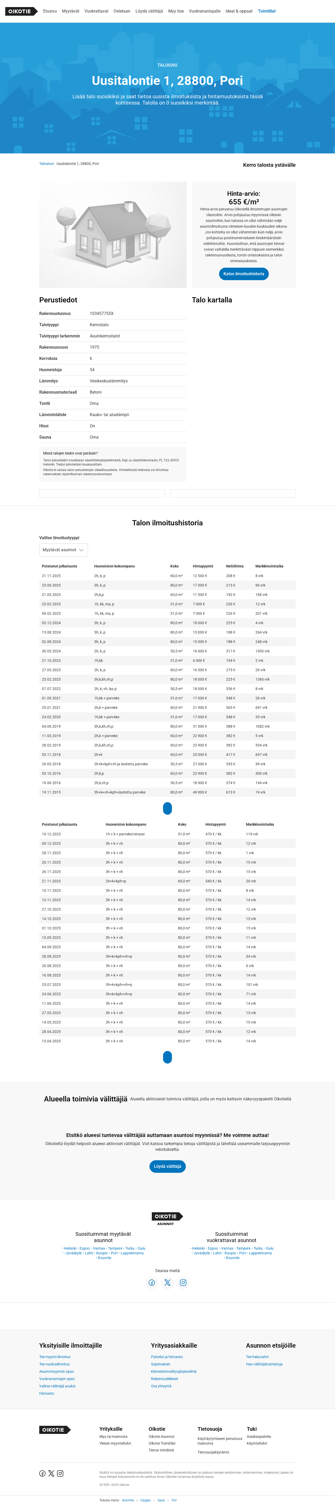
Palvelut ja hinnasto (167, 1357)
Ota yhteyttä (161, 1386)
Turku (130, 1248)
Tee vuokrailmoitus (54, 1364)
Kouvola (104, 1258)
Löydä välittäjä (167, 1166)
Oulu (141, 1248)
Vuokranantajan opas (57, 1379)
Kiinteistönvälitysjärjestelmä (174, 1371)
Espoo (85, 1248)
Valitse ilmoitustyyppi (59, 537)
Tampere (115, 1248)
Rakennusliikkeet (164, 1379)
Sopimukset (160, 1364)
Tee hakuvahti (257, 1357)
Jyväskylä (73, 1253)
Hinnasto (46, 1393)
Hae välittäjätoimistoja (264, 1364)
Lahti (89, 1253)
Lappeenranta (132, 1253)
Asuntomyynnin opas (56, 1371)
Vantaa (99, 1248)
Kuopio (102, 1253)
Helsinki (70, 1248)
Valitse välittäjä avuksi (57, 1386)
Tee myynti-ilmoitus (54, 1357)
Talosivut (46, 164)
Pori (114, 1253)
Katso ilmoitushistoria (244, 273)
